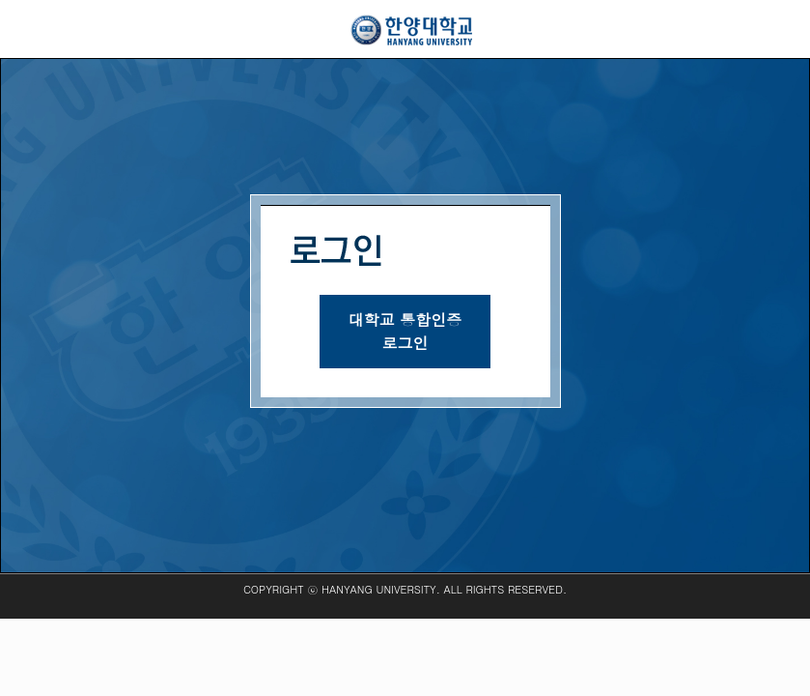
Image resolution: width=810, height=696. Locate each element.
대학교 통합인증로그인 (405, 331)
